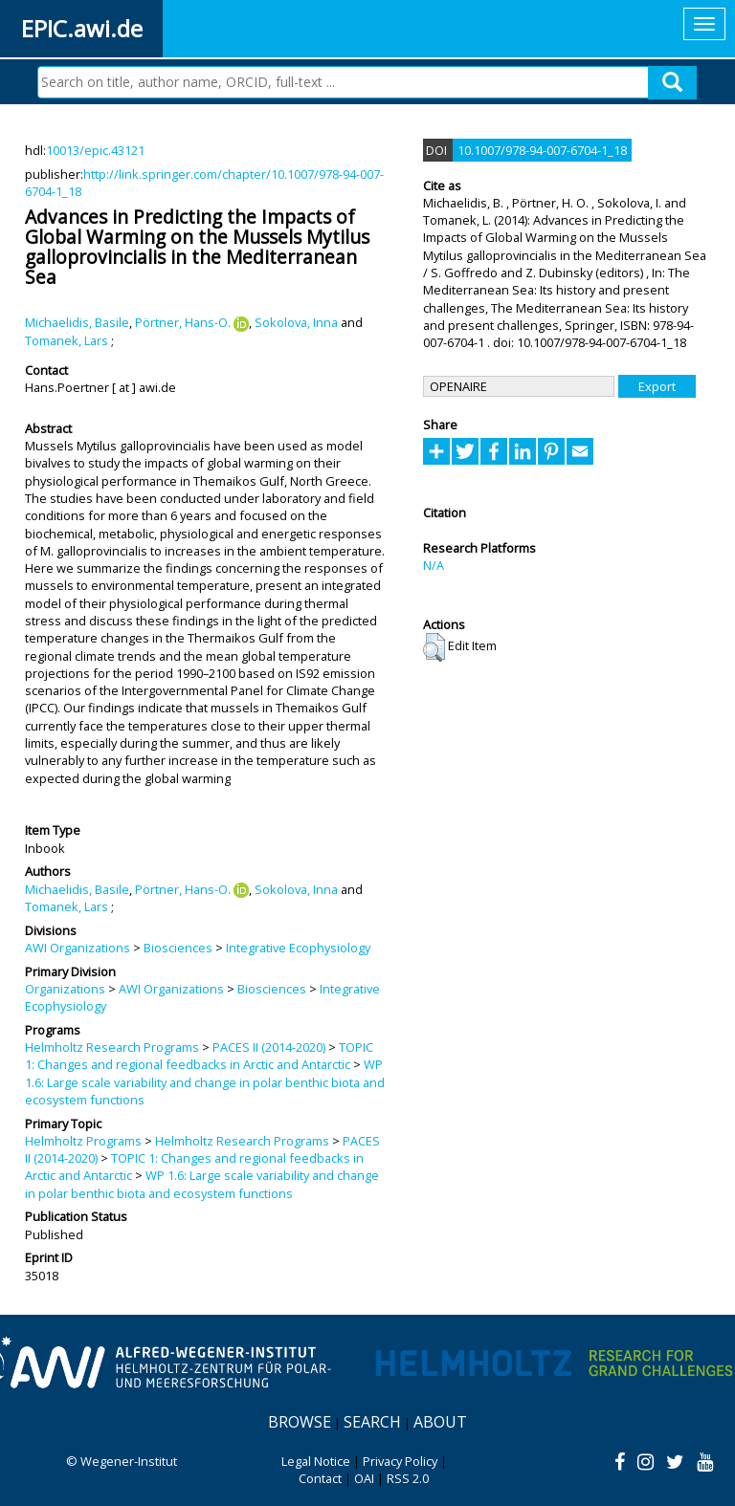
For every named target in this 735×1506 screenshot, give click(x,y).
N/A (433, 565)
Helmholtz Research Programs (112, 1047)
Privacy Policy (400, 1461)
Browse (299, 1421)
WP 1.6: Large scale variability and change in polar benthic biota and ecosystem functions (205, 1082)
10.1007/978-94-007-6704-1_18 (542, 150)
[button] (434, 647)
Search (372, 1421)
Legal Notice (315, 1461)
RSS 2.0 (408, 1478)
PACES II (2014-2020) (268, 1047)
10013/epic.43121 (95, 150)
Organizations (65, 988)
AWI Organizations (77, 947)
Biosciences (178, 947)
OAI (364, 1478)
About (440, 1421)
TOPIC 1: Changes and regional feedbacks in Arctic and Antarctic (199, 1055)
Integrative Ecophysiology (298, 947)
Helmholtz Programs (83, 1140)
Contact (320, 1478)
